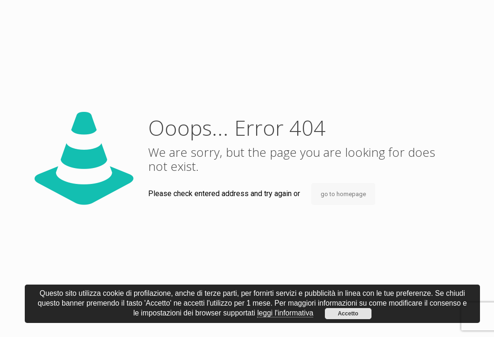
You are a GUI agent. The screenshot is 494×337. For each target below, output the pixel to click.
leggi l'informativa (285, 313)
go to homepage (343, 194)
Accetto (348, 313)
